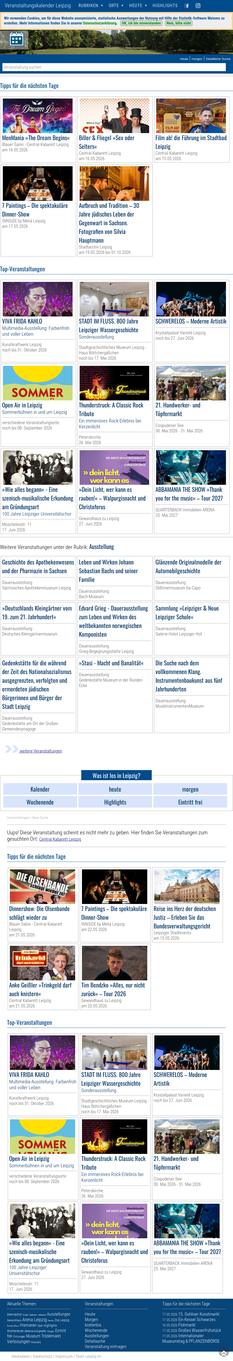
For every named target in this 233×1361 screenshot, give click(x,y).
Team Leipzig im (88, 1356)
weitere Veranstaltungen (33, 751)
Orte (114, 5)
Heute (51, 1320)
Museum (33, 1335)
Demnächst (14, 1314)
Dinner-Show (13, 1326)
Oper (40, 1325)
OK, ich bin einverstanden (141, 23)
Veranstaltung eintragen (105, 1346)
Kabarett (42, 1315)
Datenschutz (42, 1356)
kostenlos (93, 1325)
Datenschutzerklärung (99, 23)
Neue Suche (40, 818)
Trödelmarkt (51, 1335)
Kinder (25, 1315)
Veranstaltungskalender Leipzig (38, 5)
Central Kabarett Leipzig (60, 839)
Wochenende (15, 1331)
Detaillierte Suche (218, 59)
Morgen (50, 1331)
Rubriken (88, 5)
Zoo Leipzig (61, 1320)
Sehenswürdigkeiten (35, 1331)
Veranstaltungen (18, 818)
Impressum (64, 1356)
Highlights (165, 5)
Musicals (36, 1342)
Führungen (19, 1336)
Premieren (28, 1325)
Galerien (33, 1315)
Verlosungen (18, 1341)
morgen (197, 59)
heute (184, 59)
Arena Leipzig (34, 1319)
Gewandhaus (14, 1320)
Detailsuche (95, 1341)
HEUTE (135, 5)
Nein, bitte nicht (179, 23)
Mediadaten (21, 1356)
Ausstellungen (58, 1314)
